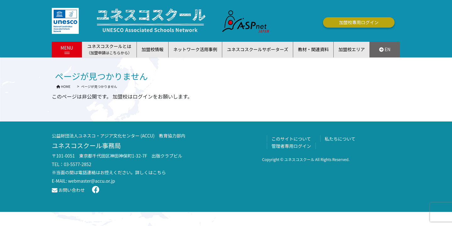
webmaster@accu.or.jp (91, 181)
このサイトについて (291, 139)
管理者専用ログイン (291, 146)
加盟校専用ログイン (359, 22)
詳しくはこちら (150, 172)
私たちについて (340, 139)
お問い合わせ (68, 190)
